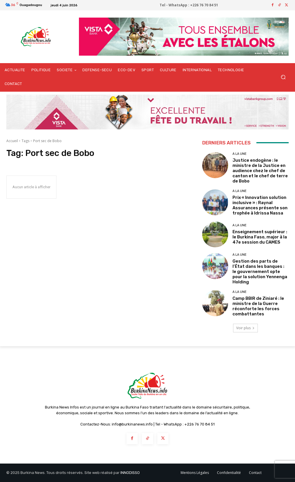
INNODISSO (130, 472)
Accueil (12, 140)
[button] (283, 77)
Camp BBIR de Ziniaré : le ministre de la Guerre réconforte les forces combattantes (258, 306)
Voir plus (245, 327)
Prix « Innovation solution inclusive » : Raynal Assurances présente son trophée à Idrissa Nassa (260, 205)
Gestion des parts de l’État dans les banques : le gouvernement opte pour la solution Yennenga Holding (259, 272)
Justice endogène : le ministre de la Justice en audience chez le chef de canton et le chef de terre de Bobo (260, 171)
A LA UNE (239, 153)
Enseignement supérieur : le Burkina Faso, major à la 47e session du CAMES (259, 237)
